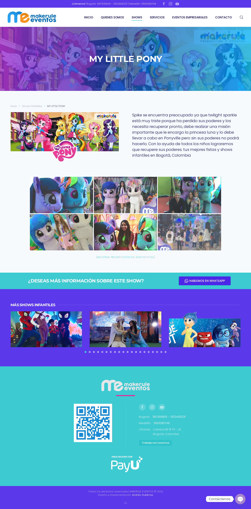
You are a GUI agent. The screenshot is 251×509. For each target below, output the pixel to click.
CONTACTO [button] (223, 17)
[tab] (85, 352)
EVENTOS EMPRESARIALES (190, 17)
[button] (241, 17)
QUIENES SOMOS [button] (112, 17)
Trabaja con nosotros (155, 443)
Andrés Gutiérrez (142, 495)
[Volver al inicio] (32, 17)
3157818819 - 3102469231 (168, 417)
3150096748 (161, 423)
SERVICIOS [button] (157, 17)
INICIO (88, 17)
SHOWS (137, 17)
